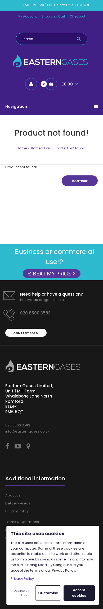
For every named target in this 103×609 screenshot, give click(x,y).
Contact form (26, 333)
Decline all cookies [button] (21, 593)
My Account (27, 16)
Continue (80, 181)
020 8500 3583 (35, 313)
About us (12, 495)
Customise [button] (48, 592)
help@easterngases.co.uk (43, 299)
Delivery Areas (17, 503)
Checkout (77, 16)
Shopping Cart (53, 16)
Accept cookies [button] (79, 593)
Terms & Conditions (22, 521)
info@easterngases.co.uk (27, 431)
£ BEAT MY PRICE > (51, 273)
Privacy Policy (17, 511)
